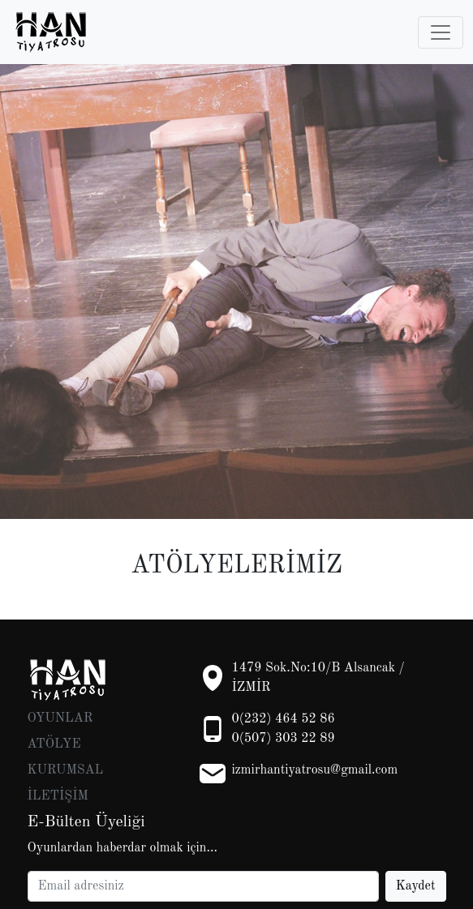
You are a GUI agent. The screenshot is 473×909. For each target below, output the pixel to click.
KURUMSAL (66, 770)
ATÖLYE (54, 744)
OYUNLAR (60, 718)
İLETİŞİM (58, 796)
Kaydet (416, 886)
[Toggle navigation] (440, 32)
